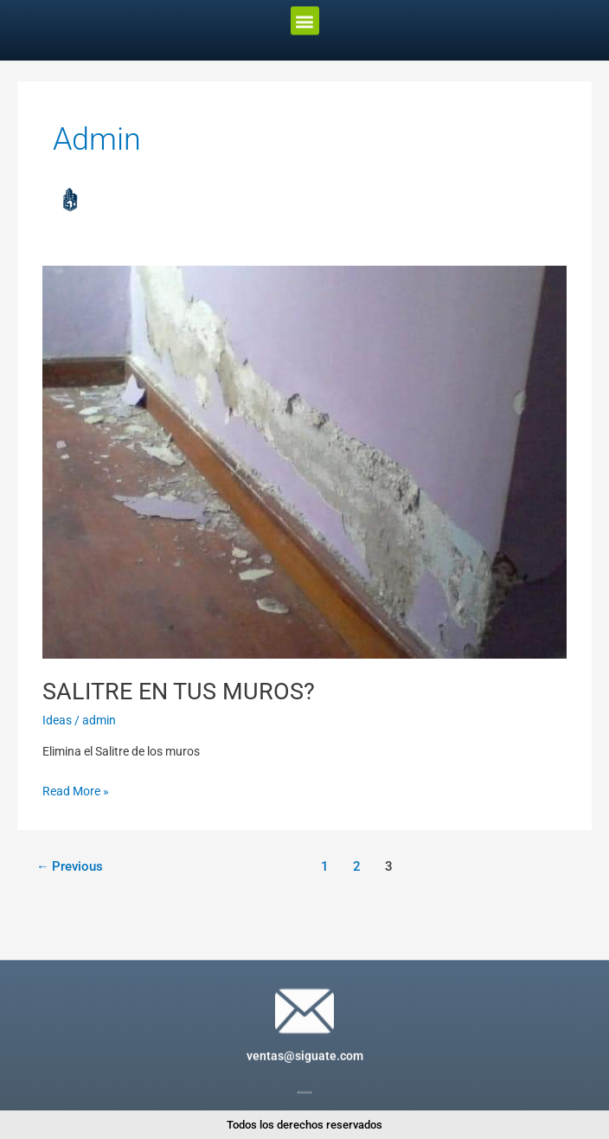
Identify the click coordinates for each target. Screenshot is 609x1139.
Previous (70, 866)
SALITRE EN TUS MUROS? (178, 691)
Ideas (57, 720)
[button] (305, 14)
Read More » (75, 789)
